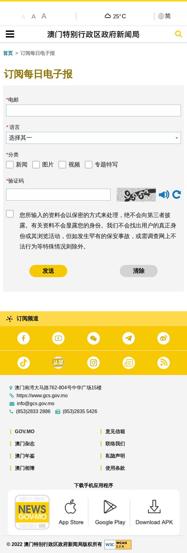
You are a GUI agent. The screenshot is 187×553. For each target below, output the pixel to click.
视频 (74, 164)
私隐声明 (115, 455)
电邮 (13, 100)
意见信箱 (115, 431)
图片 (48, 164)
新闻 (22, 164)
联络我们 (115, 443)
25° (119, 16)
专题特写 (106, 164)
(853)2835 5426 (80, 411)
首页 (8, 53)
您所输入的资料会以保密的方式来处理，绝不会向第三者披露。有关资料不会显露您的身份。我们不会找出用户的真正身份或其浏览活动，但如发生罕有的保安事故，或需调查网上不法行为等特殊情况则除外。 (98, 231)
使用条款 (115, 468)
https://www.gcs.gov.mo (42, 395)
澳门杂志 (25, 443)
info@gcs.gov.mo (35, 403)
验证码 (16, 181)
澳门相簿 (25, 468)
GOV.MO (25, 431)
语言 (14, 127)
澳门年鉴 (25, 455)
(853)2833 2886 (33, 411)
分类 (13, 155)
